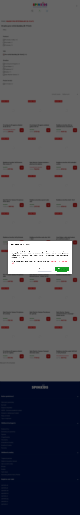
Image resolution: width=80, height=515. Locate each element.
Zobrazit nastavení (44, 269)
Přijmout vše (62, 269)
